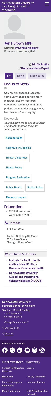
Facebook (5, 350)
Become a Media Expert (35, 68)
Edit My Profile (40, 64)
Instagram (34, 350)
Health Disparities (16, 157)
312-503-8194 (12, 328)
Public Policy (35, 187)
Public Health (14, 187)
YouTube (27, 350)
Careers (30, 368)
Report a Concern (11, 391)
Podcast (42, 350)
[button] (47, 3)
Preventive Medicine (26, 48)
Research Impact (16, 197)
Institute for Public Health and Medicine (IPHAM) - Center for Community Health (26, 264)
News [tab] (20, 76)
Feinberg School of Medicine (22, 6)
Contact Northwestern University (13, 369)
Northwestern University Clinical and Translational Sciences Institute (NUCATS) (25, 277)
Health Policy (14, 167)
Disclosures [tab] (37, 76)
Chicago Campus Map (15, 322)
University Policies (36, 382)
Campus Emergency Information (12, 384)
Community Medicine (18, 148)
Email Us (9, 333)
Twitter (12, 350)
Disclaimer (7, 377)
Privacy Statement (36, 377)
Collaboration (14, 138)
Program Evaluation (18, 177)
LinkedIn (20, 350)
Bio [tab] (9, 76)
